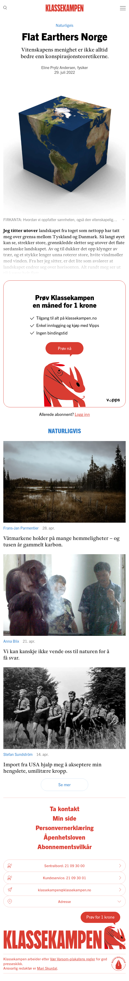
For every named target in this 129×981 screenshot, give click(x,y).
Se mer (64, 784)
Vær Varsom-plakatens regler (72, 959)
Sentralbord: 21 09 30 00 (64, 866)
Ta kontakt (64, 808)
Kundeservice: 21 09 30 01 (64, 878)
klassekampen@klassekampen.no (64, 890)
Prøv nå (64, 348)
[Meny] (123, 8)
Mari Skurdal (47, 968)
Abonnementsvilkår (64, 846)
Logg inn (82, 414)
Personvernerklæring (65, 827)
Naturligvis (64, 25)
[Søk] (5, 8)
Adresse (64, 901)
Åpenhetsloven (64, 837)
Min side (64, 818)
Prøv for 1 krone (100, 916)
